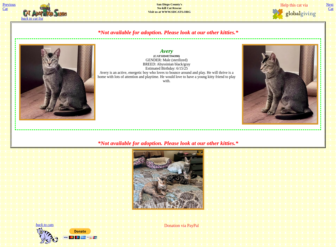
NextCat (329, 7)
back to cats (44, 225)
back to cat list (44, 16)
